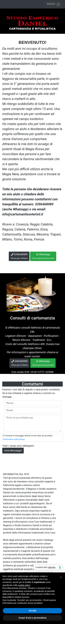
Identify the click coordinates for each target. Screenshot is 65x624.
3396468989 (19, 256)
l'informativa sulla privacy (13, 439)
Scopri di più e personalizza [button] (32, 618)
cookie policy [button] (24, 585)
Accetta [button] (32, 610)
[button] (61, 577)
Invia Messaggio (13, 450)
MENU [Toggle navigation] (54, 4)
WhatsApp (43, 256)
